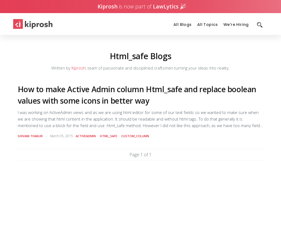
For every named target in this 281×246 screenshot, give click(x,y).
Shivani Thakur (30, 136)
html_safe (108, 136)
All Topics (207, 24)
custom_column (135, 136)
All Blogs (182, 24)
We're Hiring (236, 24)
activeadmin (86, 136)
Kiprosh (79, 68)
